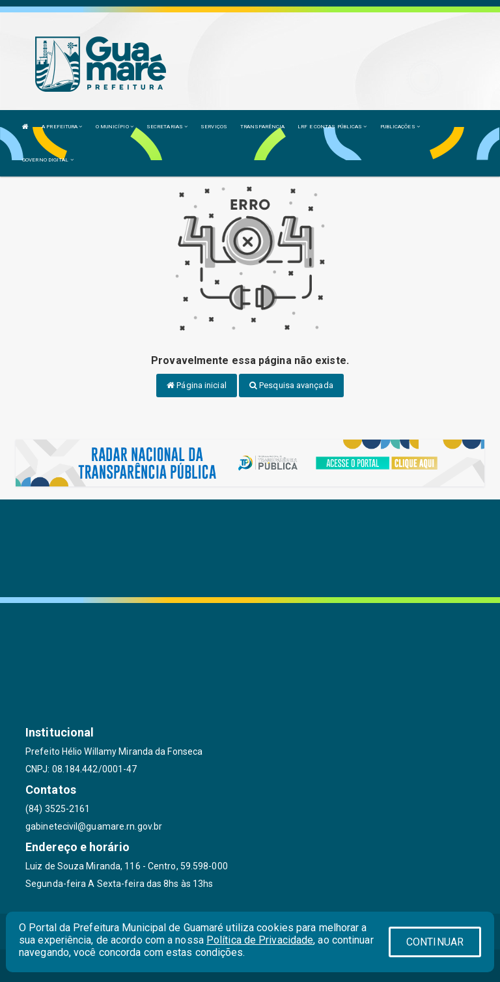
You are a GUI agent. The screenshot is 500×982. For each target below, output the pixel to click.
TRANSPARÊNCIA (262, 127)
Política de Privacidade (259, 940)
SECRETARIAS (167, 127)
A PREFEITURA (62, 127)
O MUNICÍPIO (114, 127)
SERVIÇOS (214, 127)
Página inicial (197, 385)
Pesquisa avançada (291, 385)
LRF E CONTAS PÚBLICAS (332, 127)
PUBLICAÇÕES (400, 127)
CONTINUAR (435, 942)
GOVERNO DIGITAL (48, 160)
